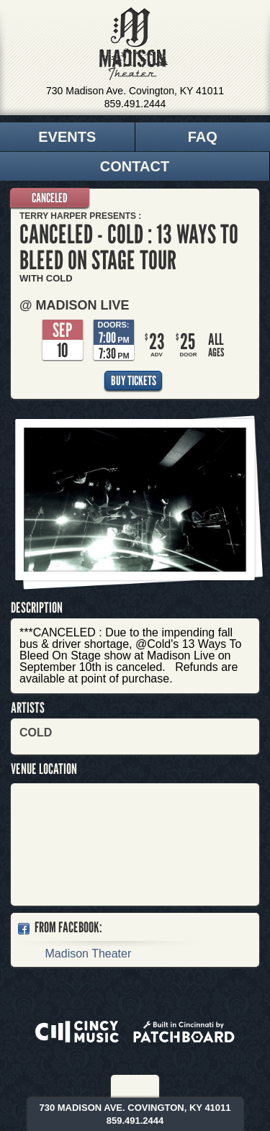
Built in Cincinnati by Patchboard (184, 1031)
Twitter (145, 1086)
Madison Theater (133, 44)
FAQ (202, 137)
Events (67, 137)
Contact (134, 166)
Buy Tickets (133, 380)
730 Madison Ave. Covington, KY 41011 (135, 90)
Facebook (126, 1086)
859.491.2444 (135, 103)
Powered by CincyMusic (77, 1031)
